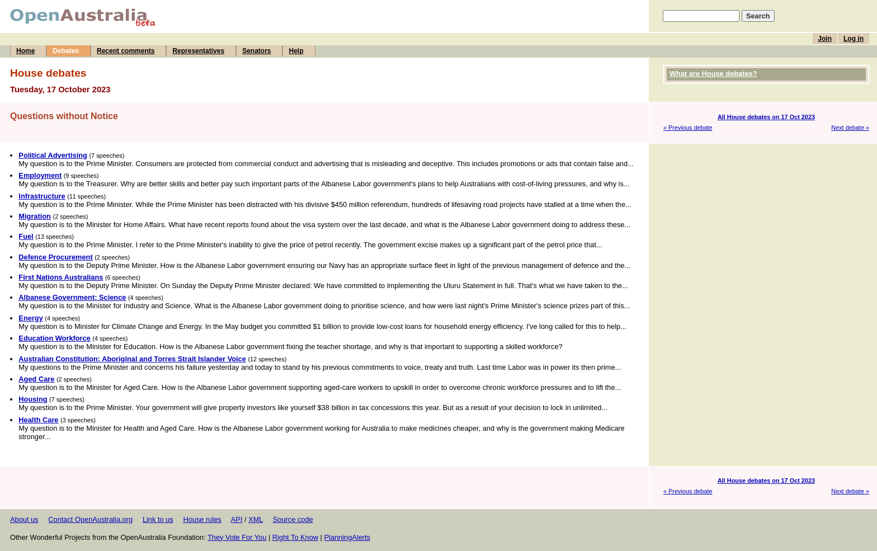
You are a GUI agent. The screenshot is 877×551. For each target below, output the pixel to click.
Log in (853, 39)
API (237, 519)
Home (25, 51)
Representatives (198, 51)
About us (24, 519)
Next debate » (850, 127)
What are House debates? (713, 73)
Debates (66, 51)
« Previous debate (688, 127)
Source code (293, 519)
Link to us (158, 519)
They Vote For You (237, 537)
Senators (256, 51)
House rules (202, 519)
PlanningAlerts (347, 537)
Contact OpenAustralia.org (90, 519)
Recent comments (125, 51)
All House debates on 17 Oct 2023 (766, 117)
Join (825, 39)
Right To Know (295, 537)
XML (255, 519)
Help (296, 51)
